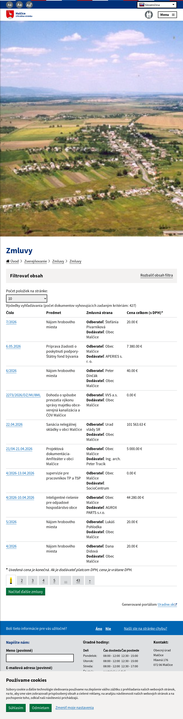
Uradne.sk (166, 604)
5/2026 (11, 521)
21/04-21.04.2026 (19, 448)
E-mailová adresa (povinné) (29, 667)
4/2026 (11, 546)
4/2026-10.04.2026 (20, 497)
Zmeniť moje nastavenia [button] (74, 708)
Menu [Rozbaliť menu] (167, 14)
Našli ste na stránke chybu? (145, 628)
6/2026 (11, 370)
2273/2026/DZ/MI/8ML (23, 395)
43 (78, 580)
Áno (99, 628)
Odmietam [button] (40, 707)
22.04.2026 (14, 424)
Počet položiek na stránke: (27, 290)
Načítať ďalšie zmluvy (25, 591)
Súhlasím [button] (15, 707)
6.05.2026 (13, 346)
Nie (108, 628)
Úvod (12, 261)
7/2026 (11, 321)
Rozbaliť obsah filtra (156, 275)
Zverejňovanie (35, 261)
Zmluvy (58, 261)
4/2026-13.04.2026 (20, 473)
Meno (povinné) (19, 650)
